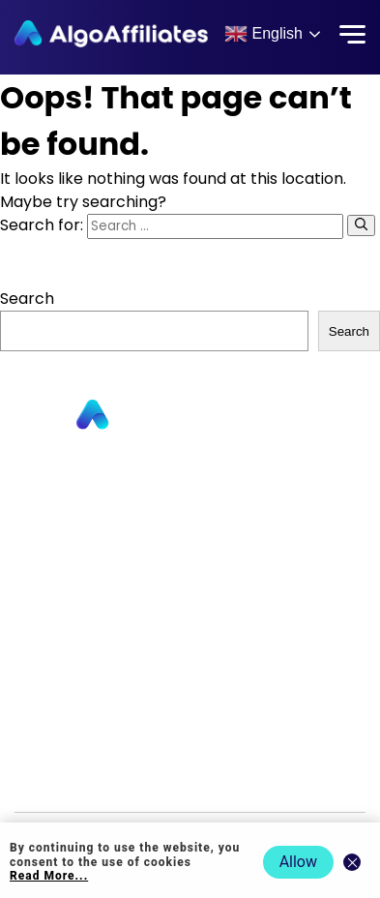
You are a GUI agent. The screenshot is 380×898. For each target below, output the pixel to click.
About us (190, 528)
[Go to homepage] (190, 416)
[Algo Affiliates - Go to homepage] (111, 33)
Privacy (190, 668)
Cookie (190, 696)
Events (190, 780)
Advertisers (190, 500)
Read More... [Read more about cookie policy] (49, 876)
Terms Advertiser (190, 752)
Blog (190, 612)
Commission (190, 584)
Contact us (190, 556)
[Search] (361, 225)
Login (190, 640)
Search (27, 298)
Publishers (190, 472)
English (263, 33)
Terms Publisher (190, 724)
